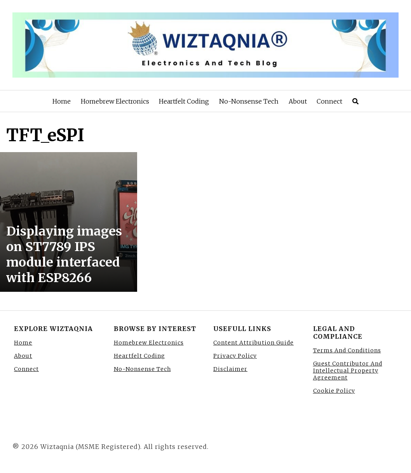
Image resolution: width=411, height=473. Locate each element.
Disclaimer (230, 369)
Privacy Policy (235, 355)
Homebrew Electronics (115, 101)
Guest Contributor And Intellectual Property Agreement (347, 370)
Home (61, 101)
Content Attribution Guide (253, 342)
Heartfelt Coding (184, 101)
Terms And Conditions (347, 350)
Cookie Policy (334, 390)
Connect (329, 101)
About (298, 101)
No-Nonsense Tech (249, 101)
